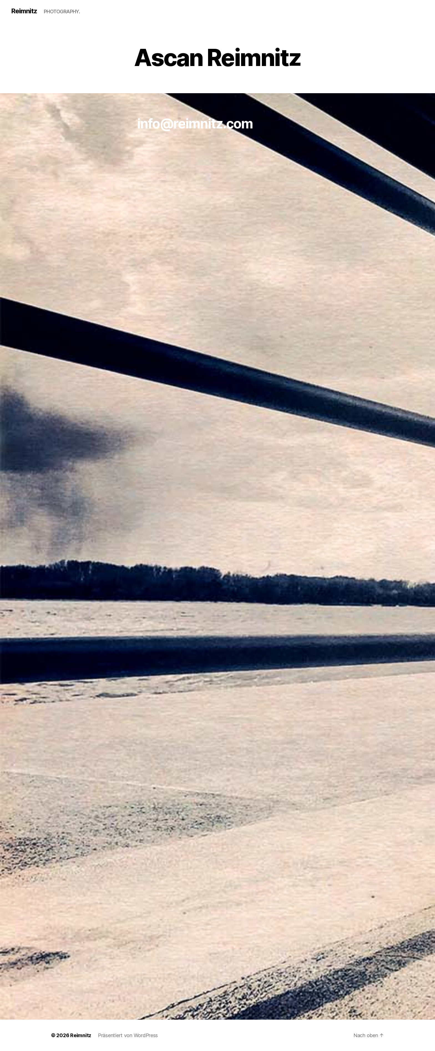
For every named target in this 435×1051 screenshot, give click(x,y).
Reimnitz (24, 11)
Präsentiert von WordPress (128, 1035)
